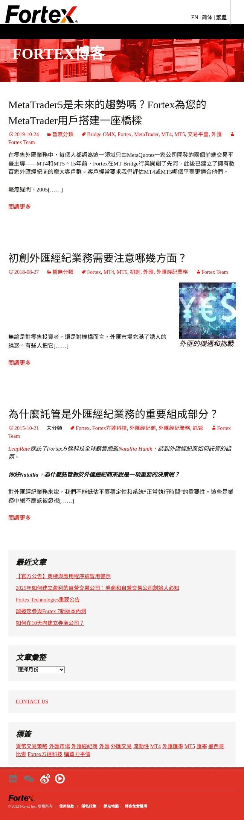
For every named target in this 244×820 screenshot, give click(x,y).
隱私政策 (88, 806)
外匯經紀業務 (172, 272)
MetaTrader (146, 134)
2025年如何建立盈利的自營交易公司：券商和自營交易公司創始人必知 (97, 588)
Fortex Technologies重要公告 (48, 600)
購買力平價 (77, 754)
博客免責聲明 (136, 806)
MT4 (166, 134)
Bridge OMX (101, 134)
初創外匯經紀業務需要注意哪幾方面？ (98, 258)
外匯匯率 (172, 746)
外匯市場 (59, 746)
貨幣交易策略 (31, 746)
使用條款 (66, 806)
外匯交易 (121, 746)
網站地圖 (111, 806)
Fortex (125, 134)
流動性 (141, 746)
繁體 (221, 17)
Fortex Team (214, 272)
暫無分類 (62, 134)
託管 (198, 428)
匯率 (202, 746)
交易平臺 (198, 134)
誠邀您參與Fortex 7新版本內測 (51, 611)
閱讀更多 (19, 207)
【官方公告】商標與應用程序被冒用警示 (63, 576)
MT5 (179, 134)
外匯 (216, 134)
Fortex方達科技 (109, 428)
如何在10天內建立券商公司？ (50, 623)
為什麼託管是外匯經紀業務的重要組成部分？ (113, 414)
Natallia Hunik (135, 449)
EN (194, 17)
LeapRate (19, 449)
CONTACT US (32, 702)
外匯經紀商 (143, 428)
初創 (135, 272)
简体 (207, 17)
